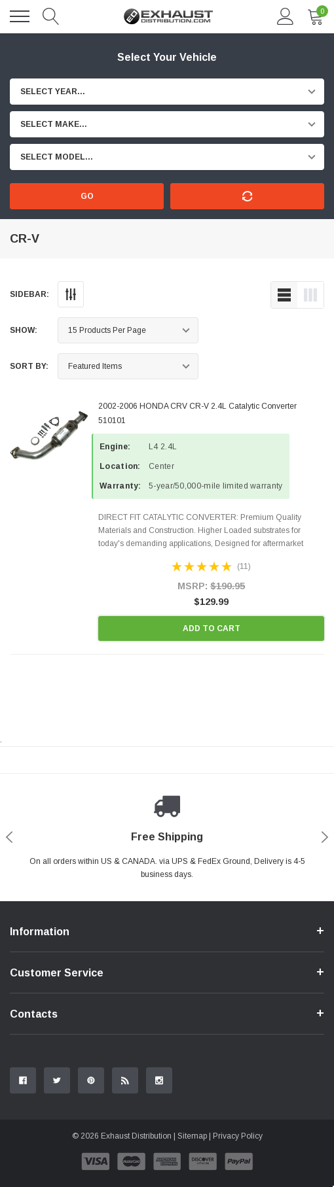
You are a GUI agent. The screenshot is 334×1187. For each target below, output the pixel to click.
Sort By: (29, 366)
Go (87, 196)
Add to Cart (211, 628)
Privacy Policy (238, 1136)
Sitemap (192, 1136)
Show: (23, 330)
